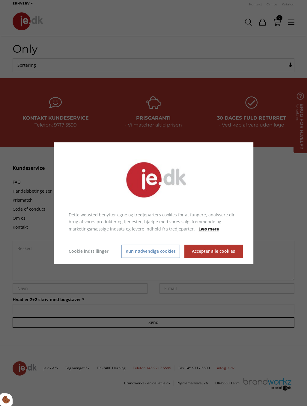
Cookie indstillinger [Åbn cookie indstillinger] (89, 251)
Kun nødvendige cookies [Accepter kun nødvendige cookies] (151, 251)
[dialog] (153, 203)
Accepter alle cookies (213, 251)
